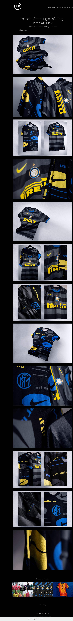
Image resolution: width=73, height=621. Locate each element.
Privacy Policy (31, 619)
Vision (49, 7)
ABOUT (53, 7)
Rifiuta (41, 619)
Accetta (37, 619)
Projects (59, 7)
